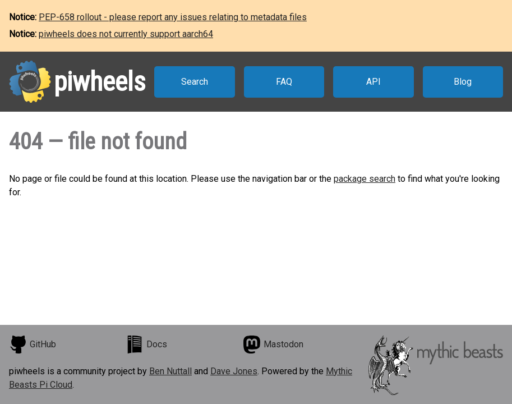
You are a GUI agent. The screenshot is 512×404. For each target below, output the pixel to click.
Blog (463, 81)
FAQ (284, 81)
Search (194, 81)
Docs (146, 345)
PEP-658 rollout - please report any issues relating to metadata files (173, 17)
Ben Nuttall (170, 371)
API (373, 81)
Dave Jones (233, 371)
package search (364, 178)
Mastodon (273, 345)
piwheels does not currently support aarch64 (126, 34)
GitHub (32, 345)
